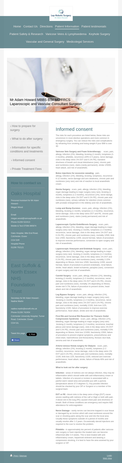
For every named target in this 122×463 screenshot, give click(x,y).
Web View (107, 458)
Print (14, 456)
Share (15, 340)
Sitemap (23, 456)
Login (109, 455)
